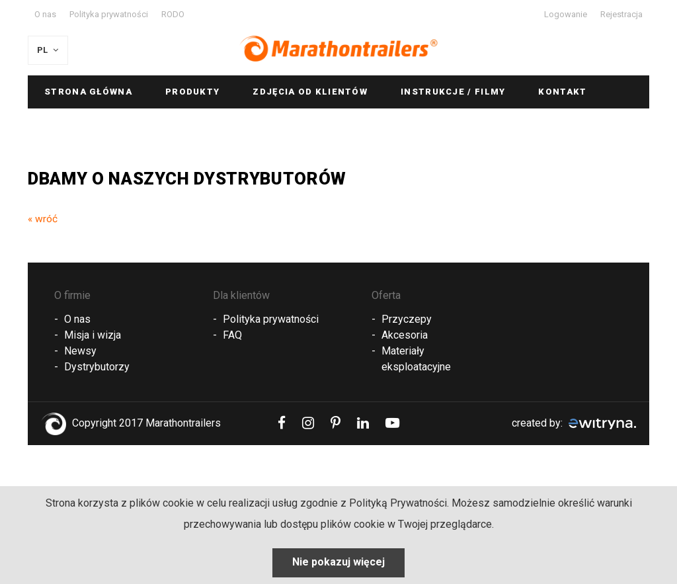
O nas (45, 14)
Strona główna (88, 92)
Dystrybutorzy (97, 366)
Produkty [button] (192, 92)
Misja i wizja (92, 335)
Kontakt (562, 92)
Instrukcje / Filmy (453, 92)
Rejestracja (621, 14)
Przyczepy (406, 319)
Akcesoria (404, 335)
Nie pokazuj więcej (338, 562)
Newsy (80, 351)
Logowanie (565, 14)
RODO (172, 14)
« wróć (43, 218)
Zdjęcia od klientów (310, 92)
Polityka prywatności (108, 14)
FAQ (232, 335)
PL (49, 50)
